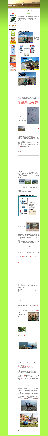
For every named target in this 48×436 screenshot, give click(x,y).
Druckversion (11, 432)
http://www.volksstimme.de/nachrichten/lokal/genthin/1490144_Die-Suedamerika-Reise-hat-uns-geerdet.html (27, 103)
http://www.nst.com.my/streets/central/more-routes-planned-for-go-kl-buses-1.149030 (25, 366)
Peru (21, 120)
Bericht (20, 313)
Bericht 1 (38, 152)
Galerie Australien (36, 305)
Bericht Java (37, 310)
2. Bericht (20, 146)
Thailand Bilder (24, 375)
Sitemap (13, 432)
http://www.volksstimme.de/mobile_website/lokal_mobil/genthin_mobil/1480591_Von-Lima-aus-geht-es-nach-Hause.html (28, 102)
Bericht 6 (23, 256)
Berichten (25, 335)
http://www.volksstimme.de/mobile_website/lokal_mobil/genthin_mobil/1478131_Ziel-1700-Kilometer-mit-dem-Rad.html (28, 101)
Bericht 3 (26, 136)
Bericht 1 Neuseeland (29, 291)
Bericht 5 (38, 128)
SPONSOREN (13, 13)
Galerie (32, 136)
